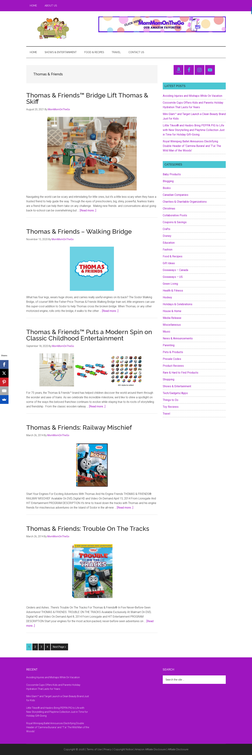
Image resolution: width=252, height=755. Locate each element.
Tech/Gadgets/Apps (175, 393)
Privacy (108, 749)
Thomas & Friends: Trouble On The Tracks (87, 528)
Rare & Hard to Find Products (180, 372)
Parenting (168, 345)
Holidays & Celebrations (177, 304)
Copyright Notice (123, 749)
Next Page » (59, 647)
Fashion (167, 249)
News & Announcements (178, 338)
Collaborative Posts (175, 215)
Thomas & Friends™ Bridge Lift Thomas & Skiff (87, 98)
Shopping (168, 379)
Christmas (169, 208)
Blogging (168, 181)
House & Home (172, 311)
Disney (167, 236)
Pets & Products (173, 352)
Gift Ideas (169, 263)
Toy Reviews (170, 406)
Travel (166, 413)
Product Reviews (173, 365)
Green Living (170, 283)
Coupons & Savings (175, 222)
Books (167, 188)
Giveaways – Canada (175, 270)
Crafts (166, 229)
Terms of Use (94, 749)
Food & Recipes (172, 256)
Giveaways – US (173, 277)
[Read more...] (88, 210)
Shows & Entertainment (177, 386)
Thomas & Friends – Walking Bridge (79, 231)
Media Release (172, 318)
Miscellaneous (172, 324)
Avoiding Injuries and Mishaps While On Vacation (192, 95)
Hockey (167, 297)
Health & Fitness (173, 290)
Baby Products (172, 174)
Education (169, 242)
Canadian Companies (175, 195)
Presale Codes (172, 359)
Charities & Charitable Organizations (185, 201)
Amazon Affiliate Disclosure (150, 749)
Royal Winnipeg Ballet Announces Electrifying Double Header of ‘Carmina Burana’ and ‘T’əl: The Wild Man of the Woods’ (192, 146)
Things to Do (170, 400)
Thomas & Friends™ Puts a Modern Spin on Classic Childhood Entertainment (89, 335)
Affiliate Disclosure (178, 749)
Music (166, 331)
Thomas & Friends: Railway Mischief (79, 427)
